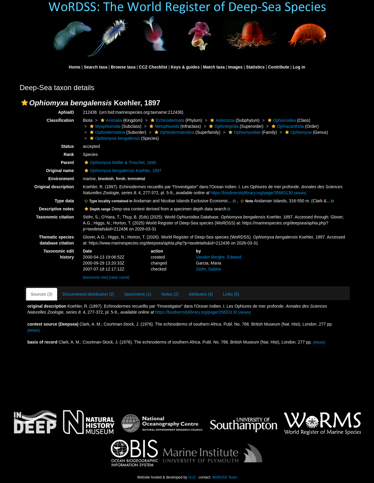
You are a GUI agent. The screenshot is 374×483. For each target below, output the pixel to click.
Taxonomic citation (55, 217)
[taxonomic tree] (95, 277)
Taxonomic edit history (58, 254)
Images (235, 67)
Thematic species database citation (56, 240)
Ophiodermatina (106, 132)
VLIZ (192, 477)
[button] (24, 102)
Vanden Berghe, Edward (219, 257)
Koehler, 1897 (122, 170)
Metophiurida (163, 126)
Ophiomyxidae (244, 132)
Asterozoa (221, 120)
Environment (61, 178)
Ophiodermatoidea (173, 132)
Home (75, 67)
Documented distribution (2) (88, 294)
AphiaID (66, 112)
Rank (69, 154)
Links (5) (231, 294)
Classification (60, 120)
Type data (64, 200)
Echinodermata (166, 120)
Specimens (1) (137, 294)
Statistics (255, 67)
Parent (67, 162)
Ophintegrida (223, 126)
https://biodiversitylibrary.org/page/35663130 (252, 192)
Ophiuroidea (281, 120)
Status (67, 146)
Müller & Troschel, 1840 (119, 162)
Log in (299, 67)
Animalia (110, 120)
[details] (300, 193)
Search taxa (95, 67)
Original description (54, 186)
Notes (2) (170, 294)
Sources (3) (41, 294)
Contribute (278, 67)
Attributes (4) (201, 294)
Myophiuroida (104, 126)
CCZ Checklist (153, 67)
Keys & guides (185, 67)
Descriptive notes (56, 208)
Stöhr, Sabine (208, 269)
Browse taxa (123, 67)
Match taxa (214, 67)
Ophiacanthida (287, 126)
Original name (60, 170)
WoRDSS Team (224, 477)
